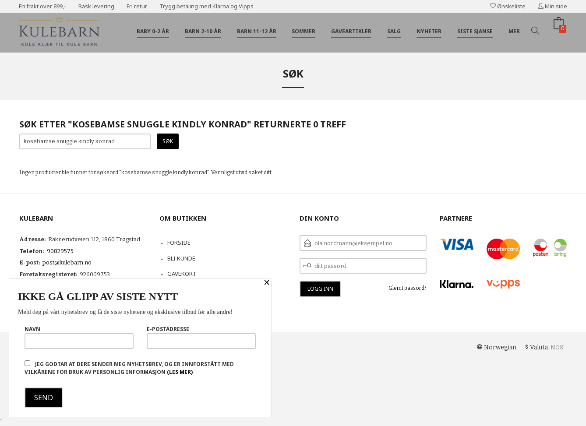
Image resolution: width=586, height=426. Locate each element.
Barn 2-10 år (203, 31)
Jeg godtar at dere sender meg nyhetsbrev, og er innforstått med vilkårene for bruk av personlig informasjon (129, 368)
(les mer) (180, 372)
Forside (179, 242)
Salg (394, 31)
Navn (79, 337)
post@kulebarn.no (67, 262)
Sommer (303, 31)
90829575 (60, 251)
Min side (552, 6)
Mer (514, 31)
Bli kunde (181, 258)
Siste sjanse (475, 31)
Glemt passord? (407, 288)
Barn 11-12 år (256, 31)
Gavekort (182, 274)
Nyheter (429, 31)
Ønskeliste (508, 6)
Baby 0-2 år (153, 31)
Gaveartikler (351, 31)
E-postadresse (201, 337)
